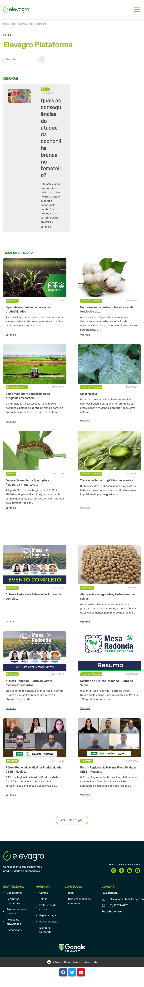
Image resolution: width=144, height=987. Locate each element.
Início (6, 23)
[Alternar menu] (137, 9)
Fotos (45, 89)
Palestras (12, 587)
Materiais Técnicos (91, 300)
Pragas (11, 473)
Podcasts (12, 300)
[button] (72, 820)
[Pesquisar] (41, 59)
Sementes (87, 587)
